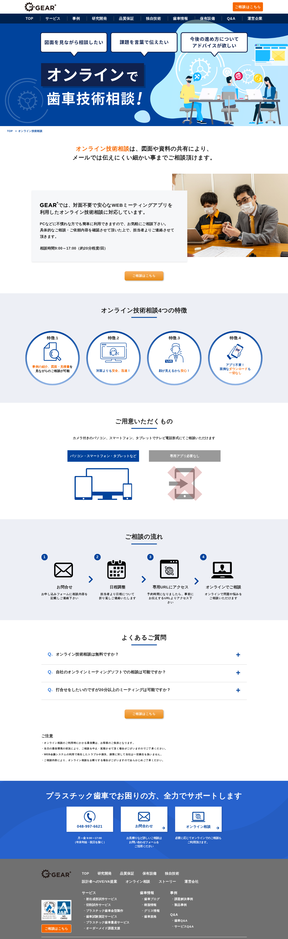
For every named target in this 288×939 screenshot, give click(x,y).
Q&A (231, 19)
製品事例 (180, 905)
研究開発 (99, 19)
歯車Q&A (181, 921)
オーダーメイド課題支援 (103, 929)
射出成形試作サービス (101, 899)
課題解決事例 (183, 899)
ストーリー (167, 882)
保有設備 (207, 19)
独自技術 (172, 874)
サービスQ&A (184, 927)
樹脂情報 (150, 905)
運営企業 (254, 19)
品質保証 (126, 19)
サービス (52, 19)
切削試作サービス (98, 905)
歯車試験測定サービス (101, 917)
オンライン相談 (138, 882)
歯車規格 (150, 917)
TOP (29, 19)
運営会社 (192, 882)
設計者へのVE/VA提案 (99, 882)
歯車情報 (180, 19)
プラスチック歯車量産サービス (107, 923)
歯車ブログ (152, 899)
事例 (76, 19)
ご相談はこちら (248, 7)
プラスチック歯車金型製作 (104, 911)
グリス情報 (152, 911)
